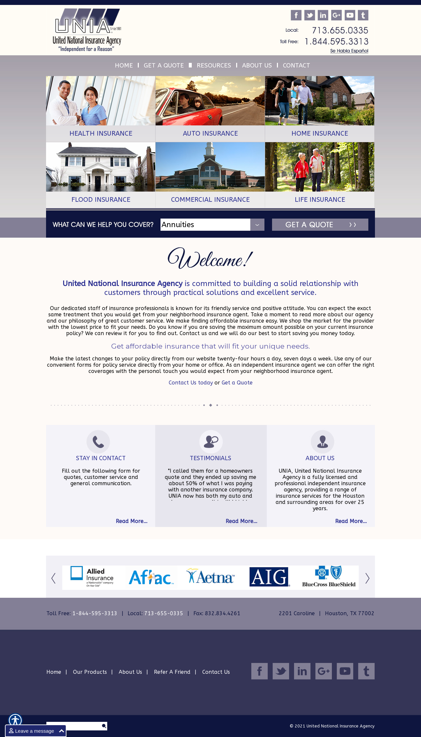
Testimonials (210, 458)
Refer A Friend (172, 672)
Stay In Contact (101, 458)
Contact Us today (191, 383)
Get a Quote (237, 383)
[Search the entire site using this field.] (73, 726)
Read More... (131, 521)
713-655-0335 (163, 613)
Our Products (90, 672)
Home (53, 672)
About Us (320, 458)
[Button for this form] (54, 578)
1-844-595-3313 (94, 613)
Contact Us (216, 672)
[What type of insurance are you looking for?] (217, 225)
